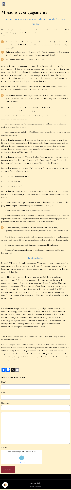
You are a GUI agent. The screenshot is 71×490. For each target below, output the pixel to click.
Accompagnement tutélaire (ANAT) (20, 132)
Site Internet (5, 403)
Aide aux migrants (12, 124)
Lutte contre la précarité (15, 116)
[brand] (4, 4)
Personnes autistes (12, 181)
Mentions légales (35, 483)
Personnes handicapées (14, 186)
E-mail (3, 392)
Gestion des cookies (35, 487)
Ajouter (8, 469)
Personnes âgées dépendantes (17, 176)
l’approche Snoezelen (30, 218)
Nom (3, 382)
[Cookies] (5, 485)
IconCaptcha (21, 462)
